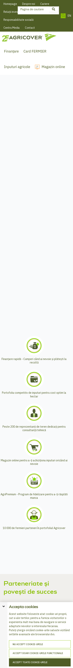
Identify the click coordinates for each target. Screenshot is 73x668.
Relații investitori (14, 12)
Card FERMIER (34, 51)
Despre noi (28, 4)
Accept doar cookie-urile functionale (38, 653)
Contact (30, 27)
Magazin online (53, 66)
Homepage (10, 4)
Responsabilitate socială (18, 20)
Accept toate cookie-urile (30, 662)
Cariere (44, 4)
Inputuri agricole (17, 66)
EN (69, 16)
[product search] (53, 9)
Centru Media (12, 27)
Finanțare (11, 51)
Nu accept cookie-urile (28, 644)
